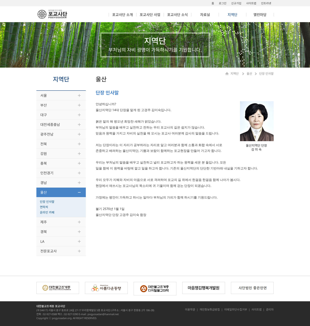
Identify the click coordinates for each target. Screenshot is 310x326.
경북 (43, 231)
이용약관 (190, 309)
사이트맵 (251, 3)
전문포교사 (48, 251)
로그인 (223, 3)
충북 (43, 163)
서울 (43, 95)
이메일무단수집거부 (235, 309)
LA (42, 241)
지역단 (235, 73)
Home (228, 73)
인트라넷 (266, 3)
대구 (43, 114)
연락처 (44, 207)
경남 (43, 182)
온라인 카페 (47, 212)
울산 (43, 192)
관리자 (270, 309)
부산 (43, 105)
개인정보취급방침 (209, 309)
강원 (43, 153)
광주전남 (46, 134)
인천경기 (46, 173)
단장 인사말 (47, 202)
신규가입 (236, 3)
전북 (43, 144)
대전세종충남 (50, 124)
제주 (43, 222)
